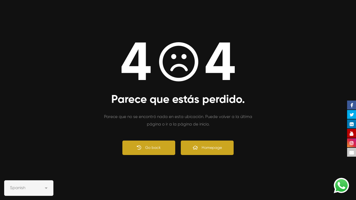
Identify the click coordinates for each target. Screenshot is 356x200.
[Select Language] (28, 188)
